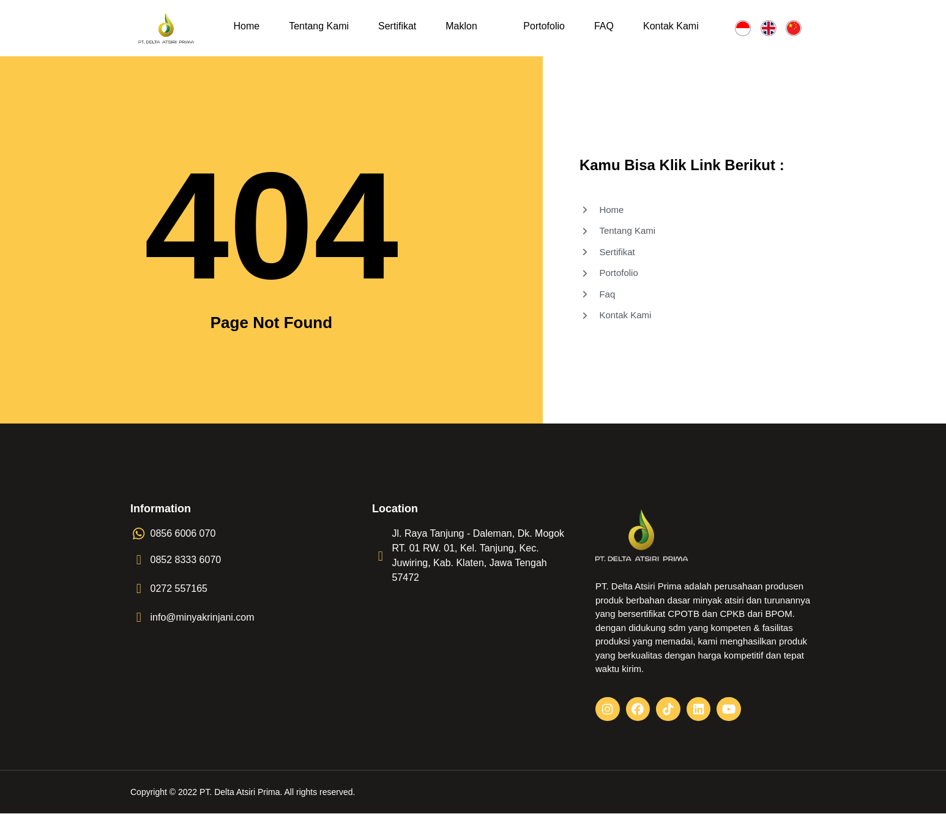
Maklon (461, 26)
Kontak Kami (671, 26)
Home (247, 26)
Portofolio (544, 26)
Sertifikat (397, 26)
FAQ (604, 26)
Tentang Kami (319, 26)
